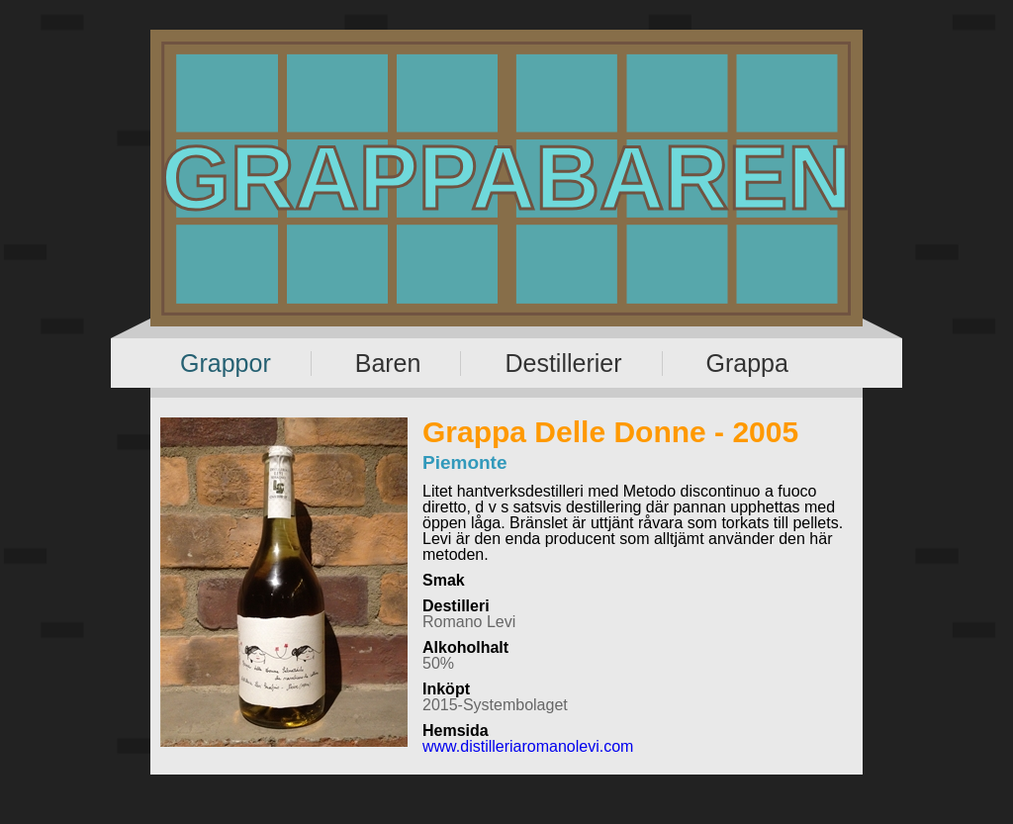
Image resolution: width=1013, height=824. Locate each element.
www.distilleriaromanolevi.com (527, 746)
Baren (388, 363)
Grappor (225, 363)
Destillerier (563, 363)
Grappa (747, 363)
